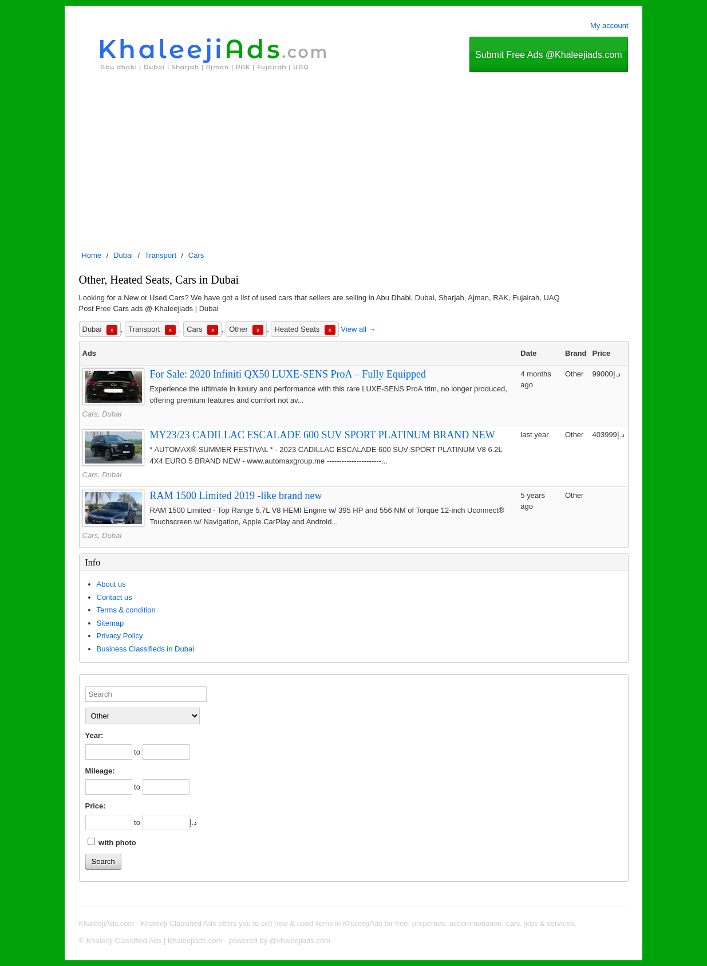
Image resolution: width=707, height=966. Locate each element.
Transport (160, 255)
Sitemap (110, 623)
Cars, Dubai (102, 414)
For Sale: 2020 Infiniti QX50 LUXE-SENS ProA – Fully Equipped (288, 374)
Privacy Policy (120, 635)
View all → (358, 329)
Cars (196, 255)
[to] (166, 752)
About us (111, 584)
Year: (94, 735)
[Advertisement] (354, 158)
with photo (112, 842)
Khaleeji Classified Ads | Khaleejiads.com (154, 940)
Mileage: (100, 771)
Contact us (114, 597)
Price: (95, 806)
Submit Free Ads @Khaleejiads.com (548, 55)
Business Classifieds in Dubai (146, 649)
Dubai (123, 255)
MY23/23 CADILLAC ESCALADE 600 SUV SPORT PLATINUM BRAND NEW (322, 435)
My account (609, 25)
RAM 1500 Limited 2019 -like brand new (236, 495)
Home (92, 255)
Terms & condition (126, 610)
